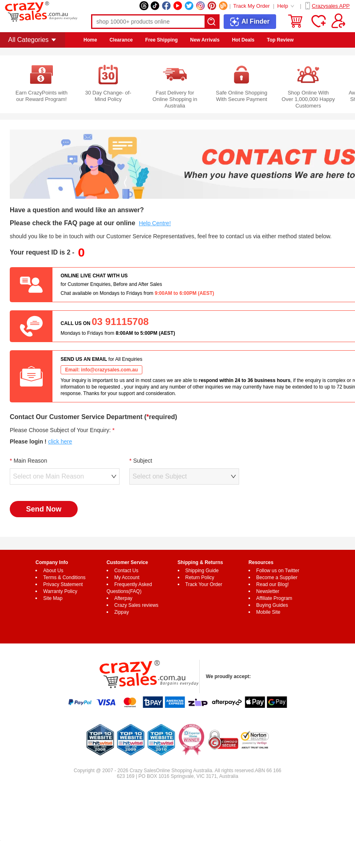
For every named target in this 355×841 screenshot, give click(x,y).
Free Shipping (161, 40)
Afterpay (123, 598)
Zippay (121, 612)
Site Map (52, 598)
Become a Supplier (276, 577)
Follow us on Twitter (277, 570)
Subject (142, 460)
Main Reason (30, 460)
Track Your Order (203, 584)
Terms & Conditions (64, 577)
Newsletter (267, 591)
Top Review (280, 40)
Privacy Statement (63, 584)
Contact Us (126, 570)
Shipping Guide (202, 570)
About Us (53, 570)
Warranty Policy (60, 591)
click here (60, 441)
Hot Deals (243, 40)
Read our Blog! (272, 584)
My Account (126, 577)
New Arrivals (205, 40)
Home (90, 40)
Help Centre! (155, 223)
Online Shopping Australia (184, 770)
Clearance (121, 40)
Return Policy (199, 577)
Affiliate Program (274, 598)
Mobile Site (268, 612)
